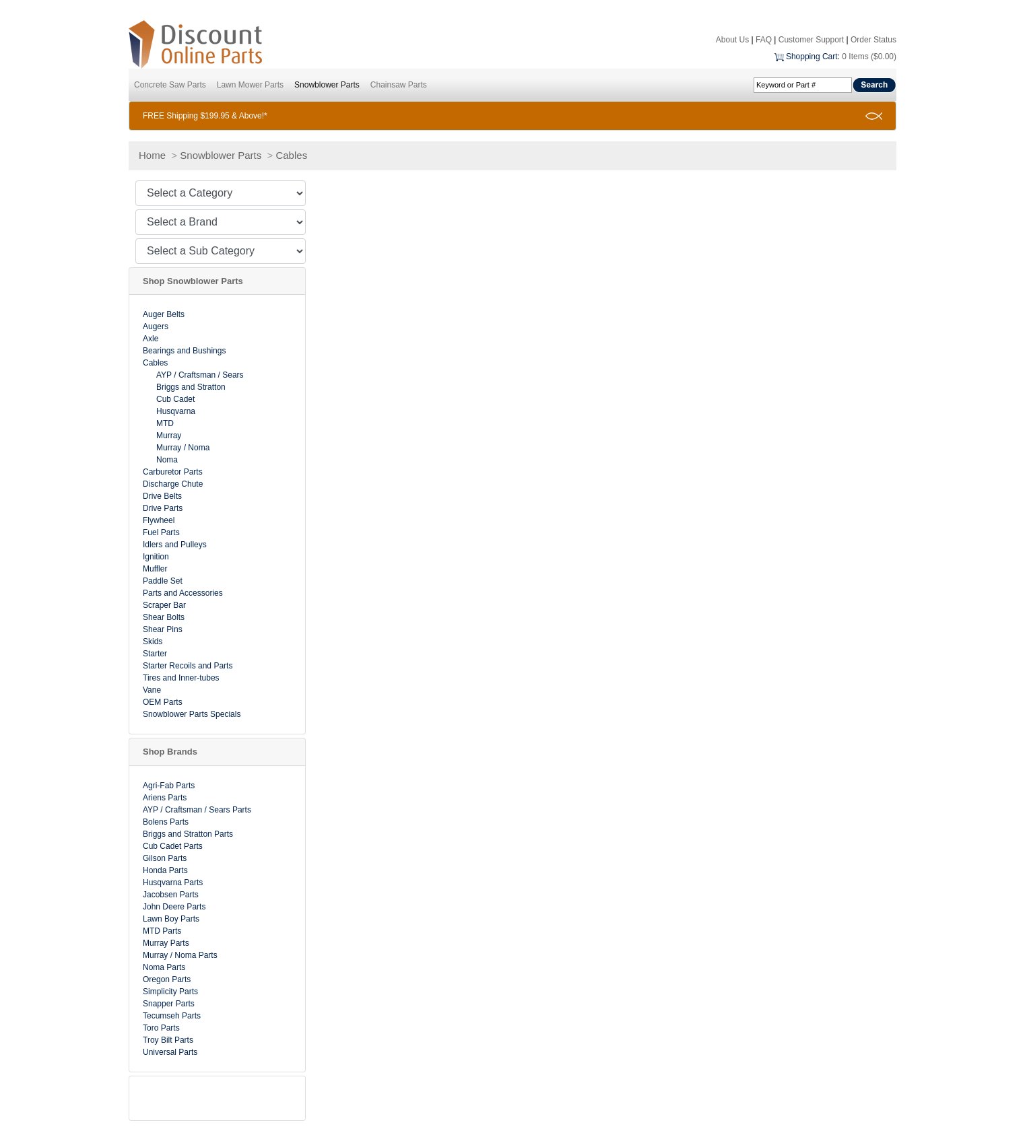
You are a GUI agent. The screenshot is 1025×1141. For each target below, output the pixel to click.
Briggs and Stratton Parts (188, 834)
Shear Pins (163, 629)
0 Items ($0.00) (869, 56)
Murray (168, 435)
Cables (291, 155)
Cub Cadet (175, 399)
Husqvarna (175, 411)
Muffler (155, 569)
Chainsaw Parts (398, 85)
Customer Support (811, 39)
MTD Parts (162, 931)
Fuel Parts (161, 532)
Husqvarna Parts (173, 882)
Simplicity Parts (170, 991)
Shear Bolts (164, 617)
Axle (150, 338)
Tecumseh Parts (172, 1016)
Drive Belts (162, 496)
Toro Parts (161, 1028)
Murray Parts (166, 943)
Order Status (873, 39)
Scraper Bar (164, 605)
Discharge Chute (173, 484)
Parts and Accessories (183, 593)
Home (152, 155)
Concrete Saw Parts (170, 85)
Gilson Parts (165, 858)
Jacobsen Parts (171, 894)
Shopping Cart (812, 56)
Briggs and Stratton (191, 387)
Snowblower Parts (327, 85)
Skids (152, 641)
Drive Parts (163, 508)
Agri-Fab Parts (169, 785)
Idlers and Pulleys (175, 544)
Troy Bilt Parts (168, 1040)
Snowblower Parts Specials (191, 714)
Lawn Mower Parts (250, 85)
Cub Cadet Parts (173, 846)
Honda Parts (165, 870)
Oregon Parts (167, 979)
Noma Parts (164, 967)
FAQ (764, 39)
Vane (152, 690)
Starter (155, 653)
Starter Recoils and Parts (187, 665)
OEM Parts (163, 702)
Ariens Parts (165, 797)
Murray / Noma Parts (180, 955)
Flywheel (158, 520)
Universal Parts (170, 1052)
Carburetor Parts (173, 472)
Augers (155, 326)
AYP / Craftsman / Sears (200, 375)
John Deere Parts (174, 906)
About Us (732, 39)
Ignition (156, 556)
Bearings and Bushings (184, 350)
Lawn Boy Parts (171, 919)
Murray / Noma (182, 447)
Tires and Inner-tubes (181, 678)
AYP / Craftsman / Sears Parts (197, 810)
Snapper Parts (169, 1003)
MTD (165, 423)
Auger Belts (164, 314)
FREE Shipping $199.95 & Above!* (205, 115)
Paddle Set (163, 581)
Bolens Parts (166, 822)
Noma (167, 459)
